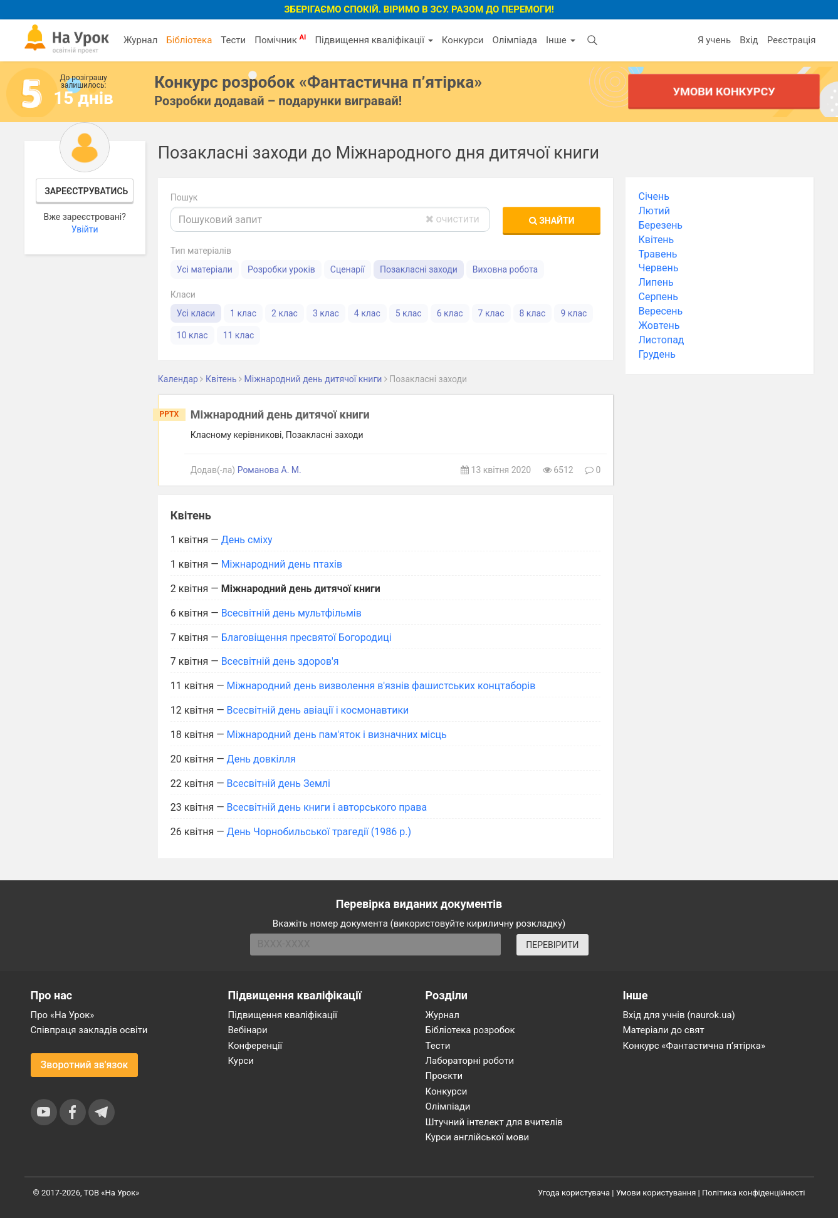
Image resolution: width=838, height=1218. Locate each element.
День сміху (247, 540)
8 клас (533, 313)
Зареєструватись (86, 191)
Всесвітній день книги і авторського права (327, 807)
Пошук (184, 197)
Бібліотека (189, 40)
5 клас (408, 313)
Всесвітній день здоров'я (280, 661)
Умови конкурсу (724, 91)
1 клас (243, 313)
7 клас (491, 313)
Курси (241, 1060)
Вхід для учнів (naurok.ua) (679, 1015)
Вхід (749, 40)
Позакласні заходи (419, 269)
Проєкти (444, 1075)
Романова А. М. (269, 470)
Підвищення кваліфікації (373, 40)
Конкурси (463, 40)
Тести (233, 40)
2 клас (284, 313)
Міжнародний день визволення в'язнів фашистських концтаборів (381, 686)
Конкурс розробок (318, 82)
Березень (660, 225)
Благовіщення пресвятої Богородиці (306, 637)
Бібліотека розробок (470, 1030)
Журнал (140, 40)
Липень (655, 282)
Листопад (661, 340)
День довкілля (261, 759)
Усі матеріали (205, 269)
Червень (658, 268)
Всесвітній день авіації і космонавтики (318, 710)
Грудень (656, 354)
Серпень (658, 297)
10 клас (192, 335)
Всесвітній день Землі (278, 783)
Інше (560, 40)
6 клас (450, 313)
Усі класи (196, 313)
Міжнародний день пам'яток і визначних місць (337, 735)
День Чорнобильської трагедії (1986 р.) (319, 832)
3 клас (326, 313)
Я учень (714, 40)
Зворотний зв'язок (84, 1065)
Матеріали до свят (663, 1030)
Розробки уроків (281, 269)
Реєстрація (791, 40)
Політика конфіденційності (753, 1192)
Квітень (656, 240)
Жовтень (658, 325)
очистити (452, 219)
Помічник (280, 39)
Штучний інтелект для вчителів (494, 1122)
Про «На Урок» (63, 1015)
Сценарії (347, 269)
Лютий (654, 211)
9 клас (573, 313)
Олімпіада (515, 40)
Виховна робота (505, 269)
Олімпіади (448, 1106)
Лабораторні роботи (470, 1060)
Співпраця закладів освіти (89, 1030)
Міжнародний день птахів (281, 564)
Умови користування (656, 1192)
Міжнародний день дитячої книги (280, 414)
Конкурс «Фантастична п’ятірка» (694, 1045)
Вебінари (248, 1030)
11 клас (238, 335)
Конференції (255, 1045)
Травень (657, 254)
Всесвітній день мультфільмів (291, 613)
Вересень (660, 311)
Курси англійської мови (478, 1137)
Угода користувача (574, 1192)
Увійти (84, 229)
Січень (653, 196)
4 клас (367, 313)
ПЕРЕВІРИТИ (552, 945)
